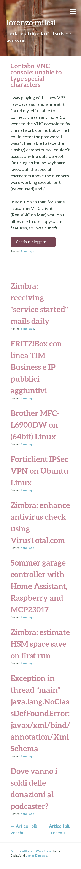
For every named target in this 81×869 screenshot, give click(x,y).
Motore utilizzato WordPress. (31, 851)
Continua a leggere (33, 242)
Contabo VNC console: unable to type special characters (36, 75)
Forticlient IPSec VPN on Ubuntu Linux (39, 470)
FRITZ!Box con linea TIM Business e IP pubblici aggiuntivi (36, 367)
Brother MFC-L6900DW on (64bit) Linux (35, 424)
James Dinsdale (36, 855)
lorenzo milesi (31, 22)
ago (27, 251)
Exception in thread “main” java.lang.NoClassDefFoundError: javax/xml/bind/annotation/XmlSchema (40, 713)
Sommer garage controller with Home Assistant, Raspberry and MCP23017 (39, 586)
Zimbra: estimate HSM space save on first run (40, 643)
